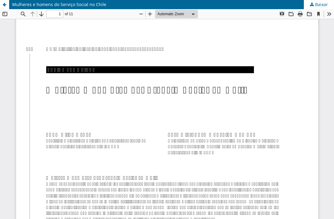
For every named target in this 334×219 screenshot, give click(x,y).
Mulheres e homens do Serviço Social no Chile (59, 4)
